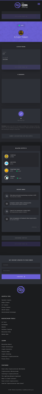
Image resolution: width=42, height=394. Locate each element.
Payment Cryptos (6, 300)
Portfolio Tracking (7, 329)
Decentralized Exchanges (9, 312)
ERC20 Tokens (6, 309)
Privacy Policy (5, 358)
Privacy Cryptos (6, 307)
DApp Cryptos (6, 302)
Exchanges (5, 324)
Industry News (6, 351)
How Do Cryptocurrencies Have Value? (13, 383)
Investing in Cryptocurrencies (10, 356)
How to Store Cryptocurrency (10, 381)
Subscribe (21, 276)
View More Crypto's (21, 238)
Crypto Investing (6, 354)
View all (35, 227)
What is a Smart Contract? (9, 378)
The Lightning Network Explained (11, 376)
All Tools (4, 322)
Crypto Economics (7, 349)
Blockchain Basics (7, 344)
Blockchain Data (6, 331)
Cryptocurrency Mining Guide (10, 371)
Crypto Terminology (7, 346)
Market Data (5, 334)
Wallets (4, 327)
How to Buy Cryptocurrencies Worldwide (13, 369)
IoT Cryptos (5, 305)
